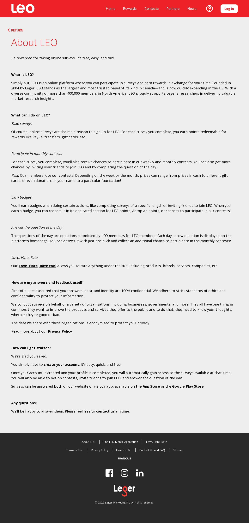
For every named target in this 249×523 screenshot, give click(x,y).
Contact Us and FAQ (152, 450)
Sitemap (178, 450)
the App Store (148, 386)
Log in (229, 9)
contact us (105, 411)
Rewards (130, 9)
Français (124, 458)
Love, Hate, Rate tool (37, 265)
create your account (61, 364)
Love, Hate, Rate (156, 442)
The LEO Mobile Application (120, 442)
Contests (151, 9)
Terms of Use (74, 450)
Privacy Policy (60, 331)
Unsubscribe (123, 450)
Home (110, 9)
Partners (173, 9)
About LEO (88, 442)
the (185, 386)
